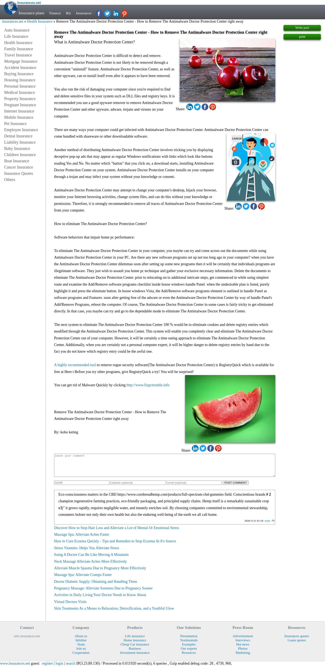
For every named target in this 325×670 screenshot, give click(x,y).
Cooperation (81, 657)
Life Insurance (16, 36)
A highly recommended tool (75, 365)
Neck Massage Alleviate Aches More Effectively (90, 566)
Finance (55, 13)
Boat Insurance (16, 161)
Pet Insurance (15, 123)
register (47, 668)
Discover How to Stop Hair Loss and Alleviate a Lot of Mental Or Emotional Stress (116, 532)
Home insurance (135, 645)
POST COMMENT (235, 487)
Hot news (243, 649)
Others (9, 179)
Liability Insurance (20, 142)
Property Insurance (20, 98)
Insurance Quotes (18, 173)
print (302, 36)
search (70, 668)
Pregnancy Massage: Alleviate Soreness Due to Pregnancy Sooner (103, 593)
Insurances (87, 13)
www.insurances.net (15, 668)
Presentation (189, 640)
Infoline (80, 645)
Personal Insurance (20, 86)
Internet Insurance (19, 111)
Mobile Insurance (18, 117)
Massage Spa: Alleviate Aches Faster (81, 539)
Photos (242, 653)
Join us (81, 653)
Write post (302, 27)
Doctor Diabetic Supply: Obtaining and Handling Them (95, 586)
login (59, 668)
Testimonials (189, 645)
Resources (189, 657)
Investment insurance (135, 657)
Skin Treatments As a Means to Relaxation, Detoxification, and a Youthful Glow (114, 613)
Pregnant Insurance (20, 105)
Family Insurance (18, 48)
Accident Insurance (20, 67)
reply (267, 525)
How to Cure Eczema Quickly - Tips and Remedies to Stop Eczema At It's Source (115, 545)
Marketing (243, 657)
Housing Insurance (19, 80)
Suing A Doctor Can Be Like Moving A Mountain (91, 559)
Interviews (242, 645)
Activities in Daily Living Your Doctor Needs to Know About (100, 599)
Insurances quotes (296, 640)
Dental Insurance (18, 136)
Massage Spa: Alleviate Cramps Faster (83, 579)
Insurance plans (31, 13)
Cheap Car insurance (134, 649)
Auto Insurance (17, 30)
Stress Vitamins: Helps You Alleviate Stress (86, 552)
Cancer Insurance (18, 167)
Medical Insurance (19, 92)
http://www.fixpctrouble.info (148, 385)
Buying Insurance (19, 73)
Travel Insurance (18, 55)
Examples (189, 649)
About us (81, 640)
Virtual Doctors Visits (70, 606)
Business (135, 653)
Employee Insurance (21, 129)
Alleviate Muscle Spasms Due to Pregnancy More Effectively (100, 572)
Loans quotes (296, 645)
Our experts (189, 653)
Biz (70, 13)
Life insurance (135, 640)
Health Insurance (39, 21)
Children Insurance (20, 154)
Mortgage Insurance (21, 61)
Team (81, 649)
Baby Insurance (17, 148)
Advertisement (243, 640)
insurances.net (12, 21)
